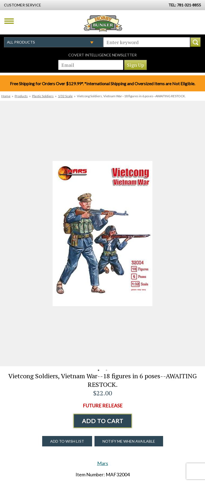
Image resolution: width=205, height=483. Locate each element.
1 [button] (98, 370)
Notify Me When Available (128, 441)
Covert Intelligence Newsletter (102, 55)
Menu (9, 21)
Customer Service (22, 5)
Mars (102, 463)
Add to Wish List (67, 441)
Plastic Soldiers (43, 96)
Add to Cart (102, 420)
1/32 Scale (65, 96)
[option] (102, 233)
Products (21, 96)
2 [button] (106, 370)
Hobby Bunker (103, 23)
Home (5, 96)
